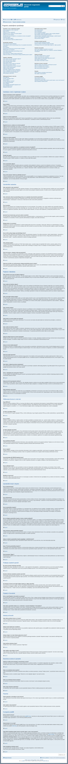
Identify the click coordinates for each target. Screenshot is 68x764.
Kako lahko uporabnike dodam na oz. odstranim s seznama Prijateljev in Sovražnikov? (48, 51)
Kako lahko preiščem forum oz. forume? (42, 55)
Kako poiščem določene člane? (41, 59)
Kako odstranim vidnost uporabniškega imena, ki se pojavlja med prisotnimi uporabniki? (17, 45)
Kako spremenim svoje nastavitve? (9, 43)
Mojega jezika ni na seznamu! (8, 49)
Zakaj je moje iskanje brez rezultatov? (42, 56)
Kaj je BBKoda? (6, 77)
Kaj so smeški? (6, 79)
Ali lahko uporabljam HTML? (8, 78)
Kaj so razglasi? (6, 83)
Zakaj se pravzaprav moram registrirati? (10, 29)
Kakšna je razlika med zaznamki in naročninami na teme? (46, 64)
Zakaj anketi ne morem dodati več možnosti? (11, 63)
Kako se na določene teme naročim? (42, 65)
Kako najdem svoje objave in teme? (41, 60)
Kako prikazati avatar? (7, 52)
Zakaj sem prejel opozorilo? (8, 68)
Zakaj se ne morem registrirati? (9, 32)
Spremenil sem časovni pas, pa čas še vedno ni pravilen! (14, 48)
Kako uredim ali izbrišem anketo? (9, 64)
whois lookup (51, 734)
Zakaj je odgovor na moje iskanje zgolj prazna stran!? (45, 58)
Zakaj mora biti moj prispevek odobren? (10, 72)
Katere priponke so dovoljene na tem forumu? (43, 72)
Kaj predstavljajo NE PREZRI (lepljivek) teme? (12, 84)
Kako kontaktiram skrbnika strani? (41, 81)
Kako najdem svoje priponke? (40, 73)
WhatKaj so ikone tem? (7, 87)
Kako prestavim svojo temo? (8, 73)
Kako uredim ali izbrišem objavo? (9, 59)
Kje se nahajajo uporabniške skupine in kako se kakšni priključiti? (47, 33)
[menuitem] (12, 20)
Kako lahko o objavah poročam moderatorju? (11, 69)
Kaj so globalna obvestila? (8, 82)
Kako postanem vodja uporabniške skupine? (43, 34)
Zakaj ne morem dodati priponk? (9, 67)
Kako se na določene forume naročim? (42, 67)
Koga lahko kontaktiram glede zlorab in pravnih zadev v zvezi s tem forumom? (49, 80)
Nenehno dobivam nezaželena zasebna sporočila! (44, 43)
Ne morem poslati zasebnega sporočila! (42, 42)
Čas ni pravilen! (6, 47)
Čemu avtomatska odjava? (8, 38)
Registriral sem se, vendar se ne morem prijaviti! (12, 33)
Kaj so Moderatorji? (38, 31)
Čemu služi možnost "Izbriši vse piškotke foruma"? (12, 39)
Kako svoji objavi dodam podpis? (9, 61)
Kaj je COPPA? (6, 31)
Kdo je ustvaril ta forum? (39, 77)
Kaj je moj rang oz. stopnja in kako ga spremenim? (12, 53)
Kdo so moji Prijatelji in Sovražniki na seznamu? (44, 49)
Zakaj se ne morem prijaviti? (8, 34)
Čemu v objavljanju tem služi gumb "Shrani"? (11, 70)
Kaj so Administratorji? (39, 29)
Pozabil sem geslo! (6, 37)
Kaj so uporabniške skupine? (40, 32)
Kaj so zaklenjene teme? (8, 85)
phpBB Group (28, 716)
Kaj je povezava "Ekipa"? (39, 38)
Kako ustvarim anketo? (7, 62)
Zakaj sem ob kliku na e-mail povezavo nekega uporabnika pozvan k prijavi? (17, 54)
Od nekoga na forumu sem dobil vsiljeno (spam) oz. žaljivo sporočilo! (48, 44)
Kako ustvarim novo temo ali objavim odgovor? (12, 58)
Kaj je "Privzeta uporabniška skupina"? (42, 37)
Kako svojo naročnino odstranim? (41, 68)
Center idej (14, 725)
